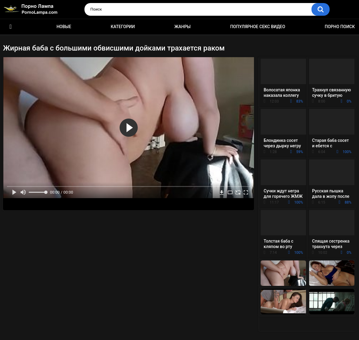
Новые (64, 26)
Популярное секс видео (257, 26)
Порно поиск (340, 26)
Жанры (182, 26)
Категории (123, 26)
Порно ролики (10, 26)
